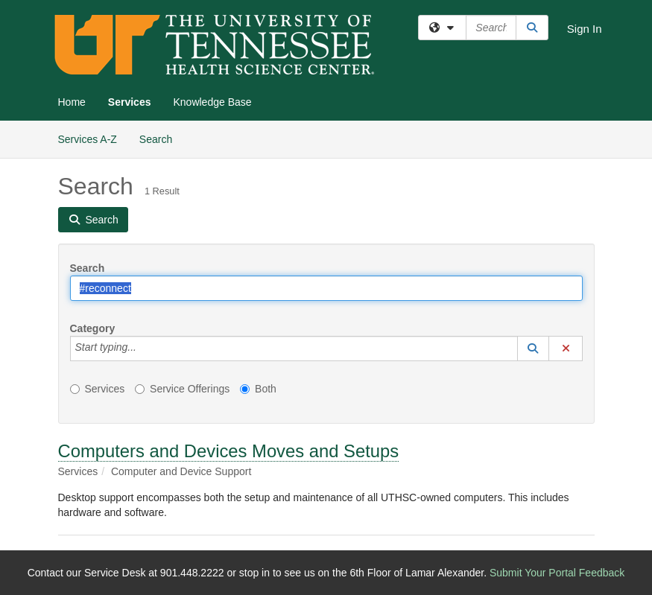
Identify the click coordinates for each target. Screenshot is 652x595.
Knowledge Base (212, 102)
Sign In (584, 28)
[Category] (144, 348)
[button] (533, 348)
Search (161, 138)
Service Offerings (182, 389)
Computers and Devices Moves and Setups (228, 451)
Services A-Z (87, 139)
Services (129, 102)
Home (72, 102)
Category (92, 328)
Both (258, 389)
